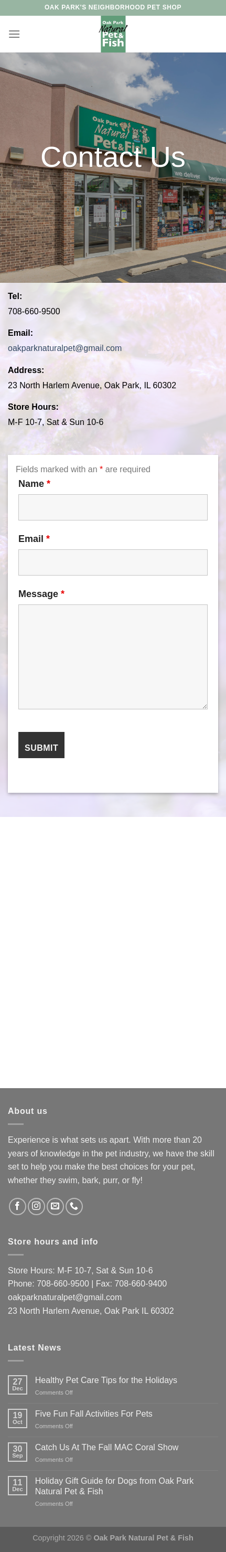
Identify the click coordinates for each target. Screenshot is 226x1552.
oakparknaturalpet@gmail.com (65, 348)
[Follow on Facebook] (17, 1206)
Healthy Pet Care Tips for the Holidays (106, 1380)
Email (34, 539)
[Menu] (14, 34)
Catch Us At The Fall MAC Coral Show (107, 1447)
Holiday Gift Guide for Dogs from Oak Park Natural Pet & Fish (114, 1485)
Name (34, 484)
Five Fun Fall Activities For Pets (94, 1413)
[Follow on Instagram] (36, 1206)
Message (41, 594)
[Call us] (74, 1206)
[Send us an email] (55, 1206)
